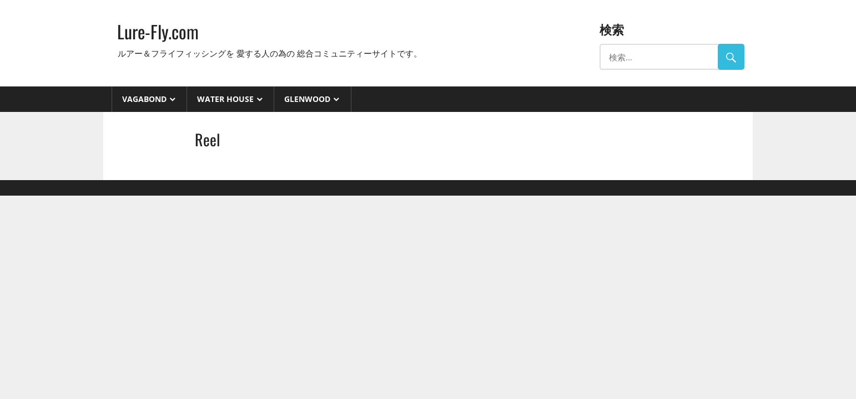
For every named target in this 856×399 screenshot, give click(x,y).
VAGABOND (144, 99)
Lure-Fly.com (158, 31)
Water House (225, 99)
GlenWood (307, 99)
